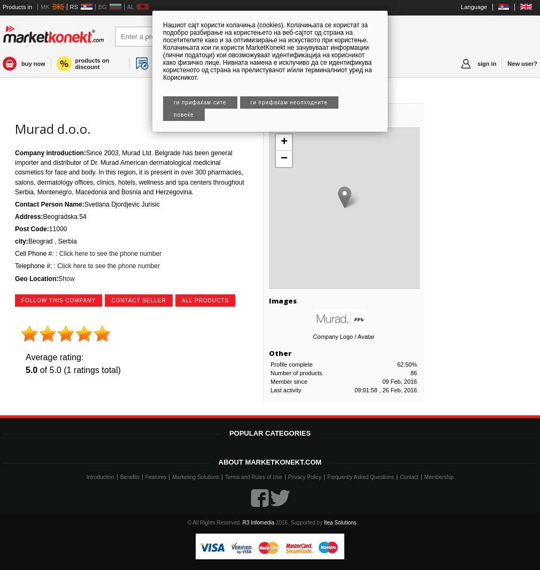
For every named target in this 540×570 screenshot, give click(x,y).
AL (130, 7)
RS (74, 7)
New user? (522, 63)
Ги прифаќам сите (200, 102)
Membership (439, 477)
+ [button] (284, 142)
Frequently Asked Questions (360, 477)
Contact (409, 477)
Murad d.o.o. (53, 129)
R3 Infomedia (258, 523)
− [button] (284, 159)
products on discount (92, 63)
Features (155, 477)
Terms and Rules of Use (253, 477)
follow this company (58, 300)
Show (66, 279)
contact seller (138, 300)
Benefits (130, 477)
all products (205, 300)
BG (102, 7)
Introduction (100, 477)
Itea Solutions (340, 523)
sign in (486, 63)
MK (45, 7)
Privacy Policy (304, 477)
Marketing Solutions (195, 477)
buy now (33, 63)
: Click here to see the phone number (108, 253)
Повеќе (184, 115)
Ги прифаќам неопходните (289, 102)
